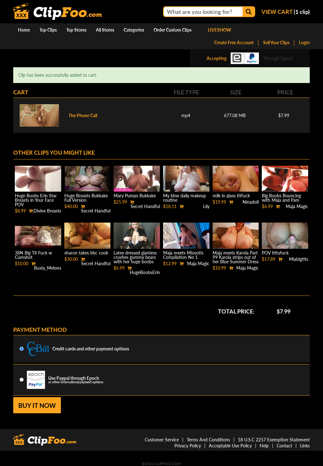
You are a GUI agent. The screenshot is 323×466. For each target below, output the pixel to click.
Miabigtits (298, 259)
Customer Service (162, 439)
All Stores (105, 30)
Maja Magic (297, 206)
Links (305, 445)
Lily (206, 206)
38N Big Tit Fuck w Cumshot (33, 255)
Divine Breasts (47, 210)
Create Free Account (234, 42)
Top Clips (48, 30)
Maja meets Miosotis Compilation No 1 (183, 255)
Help (264, 445)
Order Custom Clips (172, 30)
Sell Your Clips (276, 42)
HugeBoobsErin (145, 272)
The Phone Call (82, 115)
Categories (134, 30)
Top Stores (76, 30)
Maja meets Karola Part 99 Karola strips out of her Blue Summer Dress (236, 257)
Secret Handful (95, 210)
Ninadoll (251, 202)
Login (304, 42)
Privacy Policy (187, 445)
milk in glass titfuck (231, 195)
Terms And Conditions (208, 439)
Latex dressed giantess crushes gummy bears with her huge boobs (135, 257)
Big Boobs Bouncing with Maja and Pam (281, 198)
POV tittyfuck (275, 252)
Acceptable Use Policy (230, 445)
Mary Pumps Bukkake (135, 195)
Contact (284, 445)
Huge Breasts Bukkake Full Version (86, 198)
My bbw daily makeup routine (184, 198)
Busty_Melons (47, 268)
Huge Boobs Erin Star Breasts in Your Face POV (36, 200)
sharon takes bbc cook (86, 252)
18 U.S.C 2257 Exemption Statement (274, 439)
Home (24, 30)
